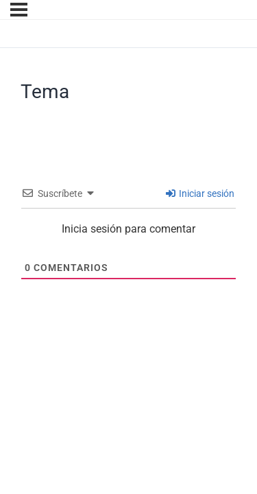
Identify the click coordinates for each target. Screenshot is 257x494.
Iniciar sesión (200, 193)
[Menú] (19, 9)
